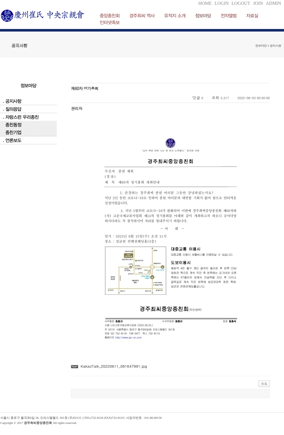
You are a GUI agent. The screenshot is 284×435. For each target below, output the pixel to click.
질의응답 (13, 109)
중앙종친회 (110, 15)
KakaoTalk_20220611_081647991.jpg (114, 366)
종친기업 (13, 132)
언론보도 (13, 140)
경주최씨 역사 (141, 15)
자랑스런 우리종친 (22, 117)
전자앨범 (229, 15)
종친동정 (13, 124)
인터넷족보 (110, 22)
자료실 (252, 15)
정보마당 (203, 15)
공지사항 (13, 101)
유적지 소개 (174, 15)
